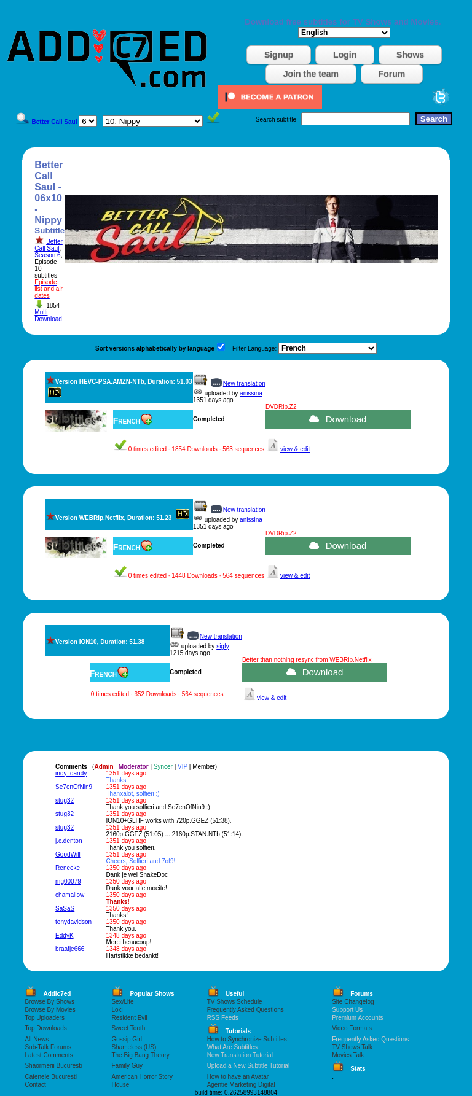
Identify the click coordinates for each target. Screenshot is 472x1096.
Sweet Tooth (128, 1028)
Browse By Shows (49, 1001)
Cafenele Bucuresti (51, 1076)
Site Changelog (353, 1001)
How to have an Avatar (238, 1076)
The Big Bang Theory (140, 1055)
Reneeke (67, 868)
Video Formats (352, 1028)
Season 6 (47, 255)
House (120, 1084)
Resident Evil (129, 1017)
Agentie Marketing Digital (241, 1084)
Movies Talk (348, 1055)
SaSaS (64, 908)
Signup (278, 55)
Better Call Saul (48, 245)
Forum (392, 74)
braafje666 (69, 949)
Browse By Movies (50, 1009)
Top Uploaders (44, 1017)
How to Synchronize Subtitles (247, 1039)
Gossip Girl (126, 1039)
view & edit (295, 449)
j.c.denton (68, 841)
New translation (244, 383)
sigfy (222, 646)
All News (37, 1039)
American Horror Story (141, 1076)
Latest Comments (49, 1055)
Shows (410, 55)
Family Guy (127, 1065)
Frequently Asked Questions (245, 1009)
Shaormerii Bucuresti (53, 1065)
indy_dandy (71, 773)
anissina (251, 393)
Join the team (311, 74)
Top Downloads (45, 1028)
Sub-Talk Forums (48, 1047)
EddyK (64, 935)
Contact (35, 1084)
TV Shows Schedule (234, 1001)
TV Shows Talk (352, 1047)
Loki (116, 1009)
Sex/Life (122, 1001)
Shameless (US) (133, 1047)
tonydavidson (73, 922)
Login (344, 55)
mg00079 (68, 881)
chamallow (69, 895)
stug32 (64, 800)
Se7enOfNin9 (73, 786)
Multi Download (47, 315)
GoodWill (68, 854)
